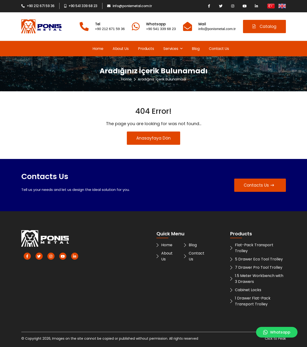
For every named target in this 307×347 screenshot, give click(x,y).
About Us (120, 48)
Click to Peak (275, 338)
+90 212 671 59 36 (38, 6)
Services (172, 48)
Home (97, 48)
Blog (195, 48)
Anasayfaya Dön (153, 138)
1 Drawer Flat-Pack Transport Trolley (250, 301)
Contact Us (219, 48)
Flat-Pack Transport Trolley (251, 248)
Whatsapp (276, 332)
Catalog (264, 26)
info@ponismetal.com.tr (129, 6)
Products (146, 48)
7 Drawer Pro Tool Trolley (256, 267)
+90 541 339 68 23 (80, 6)
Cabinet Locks (245, 290)
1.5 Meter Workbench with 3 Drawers (256, 278)
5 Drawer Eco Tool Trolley (256, 259)
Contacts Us (259, 185)
